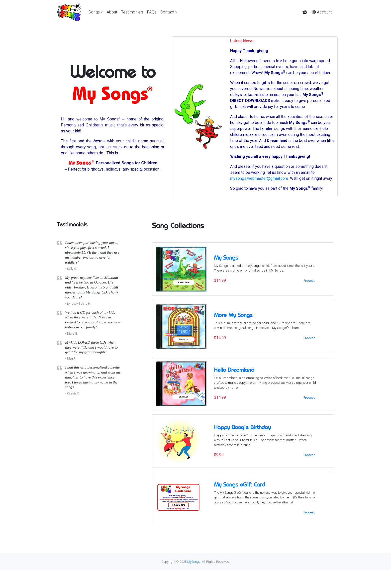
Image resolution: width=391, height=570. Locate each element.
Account (322, 12)
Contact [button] (167, 12)
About (112, 12)
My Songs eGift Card (239, 484)
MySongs (193, 562)
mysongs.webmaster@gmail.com (259, 178)
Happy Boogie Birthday (242, 427)
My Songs (226, 257)
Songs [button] (94, 12)
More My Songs (233, 314)
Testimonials (132, 12)
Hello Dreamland (234, 369)
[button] (305, 12)
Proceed (309, 281)
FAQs (151, 12)
